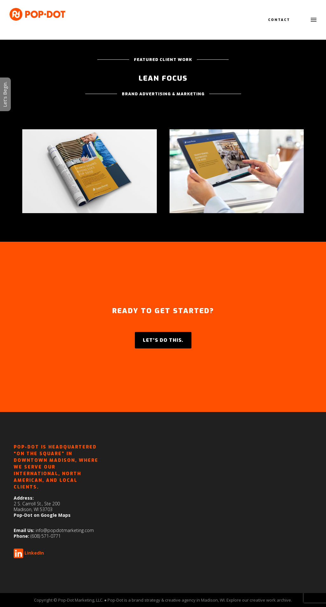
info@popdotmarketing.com (65, 530)
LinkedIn (34, 553)
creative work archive (270, 600)
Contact (279, 19)
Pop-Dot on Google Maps (42, 515)
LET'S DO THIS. (163, 340)
